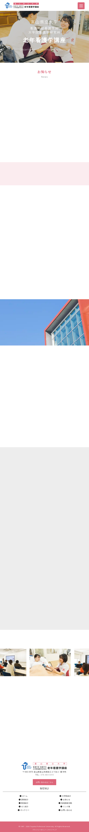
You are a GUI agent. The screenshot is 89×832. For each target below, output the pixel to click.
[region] (44, 37)
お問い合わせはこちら (44, 782)
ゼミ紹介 (24, 806)
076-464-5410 (47, 774)
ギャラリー (23, 810)
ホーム (24, 796)
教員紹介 (24, 803)
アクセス (86, 33)
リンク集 (65, 806)
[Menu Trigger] (81, 5)
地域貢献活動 (65, 803)
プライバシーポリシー (39, 830)
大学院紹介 (65, 796)
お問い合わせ (86, 51)
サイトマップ (52, 830)
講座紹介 (24, 799)
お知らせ (65, 799)
